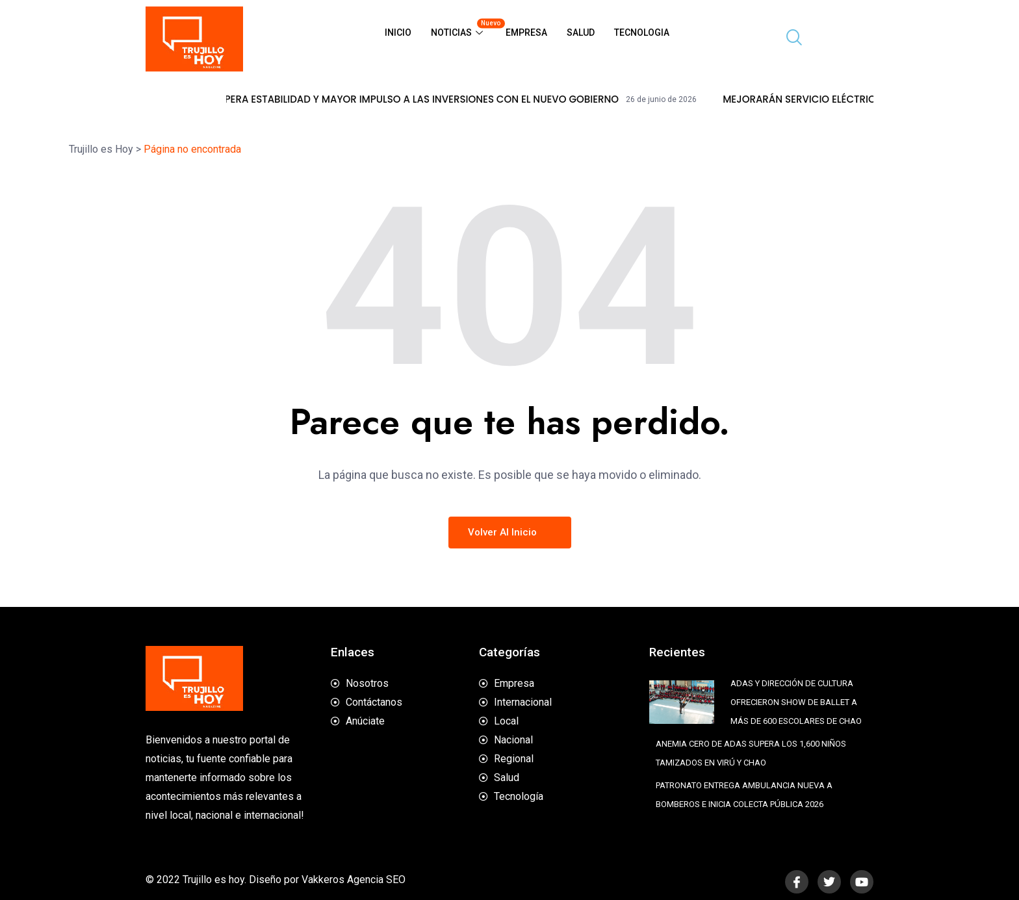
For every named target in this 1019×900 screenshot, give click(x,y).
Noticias (463, 27)
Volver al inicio (510, 532)
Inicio (398, 32)
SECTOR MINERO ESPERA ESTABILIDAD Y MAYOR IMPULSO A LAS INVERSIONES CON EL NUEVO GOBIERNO (435, 99)
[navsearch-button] (789, 39)
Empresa (526, 32)
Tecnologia (641, 32)
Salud (581, 32)
